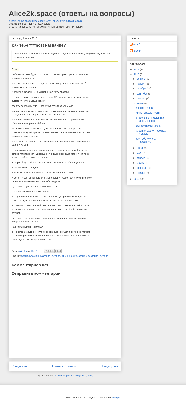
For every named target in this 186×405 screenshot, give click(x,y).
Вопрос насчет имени (148, 125)
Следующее (19, 366)
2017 (137, 69)
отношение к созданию (74, 256)
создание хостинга (98, 256)
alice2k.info (31, 20)
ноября (141, 83)
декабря (142, 78)
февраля (142, 167)
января (141, 172)
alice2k (137, 44)
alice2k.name (16, 20)
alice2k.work (45, 20)
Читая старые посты (148, 112)
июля (140, 103)
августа (141, 98)
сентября (142, 93)
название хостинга (50, 256)
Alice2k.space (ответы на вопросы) (71, 13)
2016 (137, 74)
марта (140, 162)
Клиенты (34, 256)
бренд (24, 256)
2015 (137, 178)
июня (140, 147)
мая (139, 153)
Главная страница (64, 366)
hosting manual (144, 107)
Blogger (116, 397)
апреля (141, 157)
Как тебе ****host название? (146, 140)
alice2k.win (59, 20)
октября (142, 88)
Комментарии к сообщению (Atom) (74, 375)
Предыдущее (109, 366)
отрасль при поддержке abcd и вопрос (150, 119)
